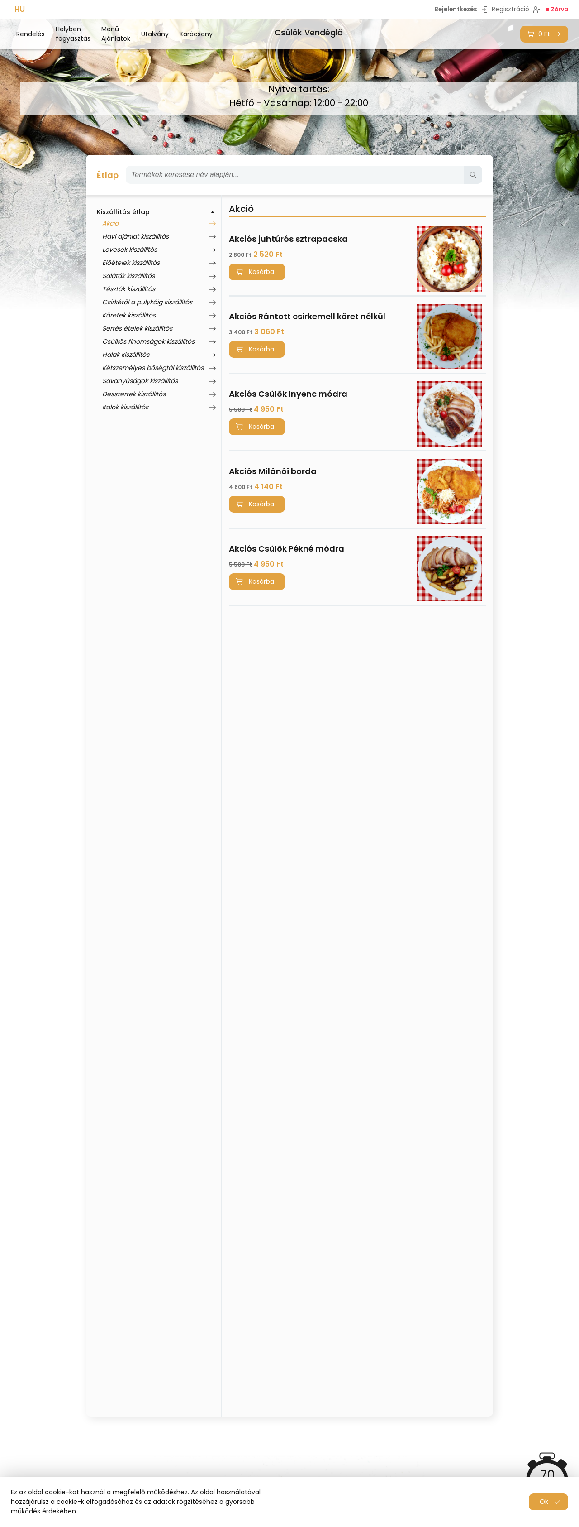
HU (19, 9)
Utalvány (155, 33)
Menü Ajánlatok (115, 33)
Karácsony (196, 33)
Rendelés (30, 33)
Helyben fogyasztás (73, 33)
